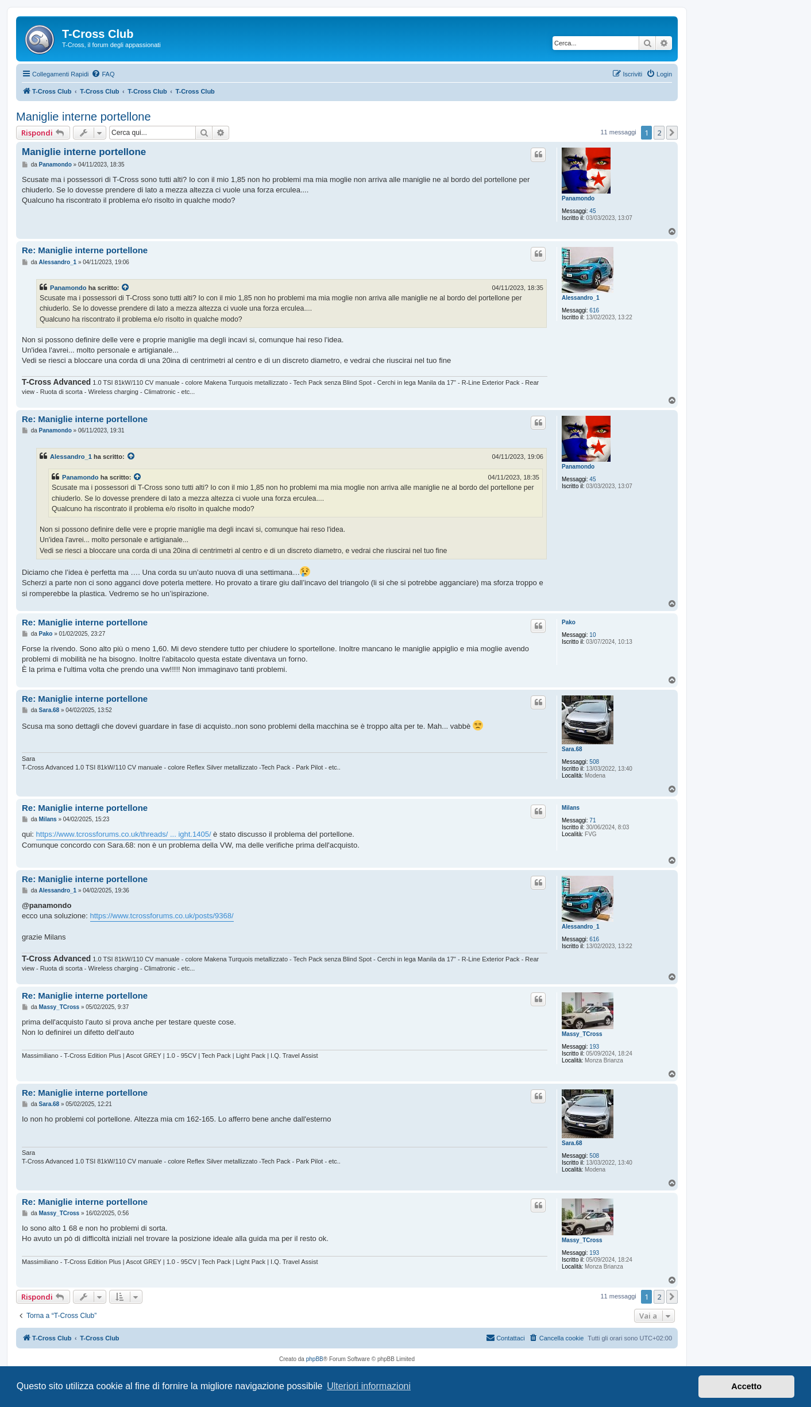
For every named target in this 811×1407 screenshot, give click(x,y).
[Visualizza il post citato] (126, 288)
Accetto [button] (746, 1386)
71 (592, 820)
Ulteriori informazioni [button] (369, 1386)
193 (594, 1046)
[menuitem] (102, 74)
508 (594, 762)
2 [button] (659, 132)
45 (592, 211)
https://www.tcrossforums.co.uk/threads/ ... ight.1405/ (123, 834)
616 (594, 310)
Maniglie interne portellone (83, 116)
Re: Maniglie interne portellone (85, 250)
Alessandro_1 (581, 298)
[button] (672, 133)
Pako (569, 622)
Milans (571, 808)
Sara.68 (572, 749)
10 (592, 635)
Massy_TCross (582, 1034)
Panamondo (578, 198)
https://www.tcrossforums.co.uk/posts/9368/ (162, 915)
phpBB (314, 1359)
